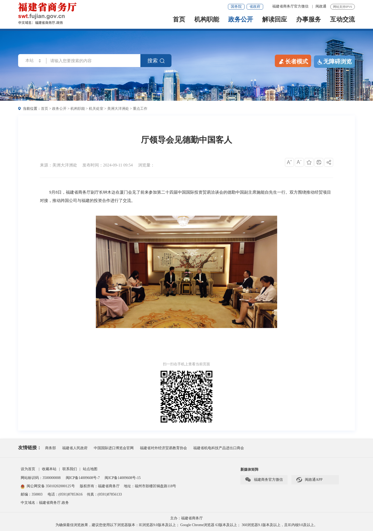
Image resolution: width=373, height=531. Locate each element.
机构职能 (206, 20)
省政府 (254, 7)
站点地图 (90, 469)
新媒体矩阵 (249, 469)
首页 (179, 20)
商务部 (50, 448)
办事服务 (308, 20)
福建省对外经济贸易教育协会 (163, 448)
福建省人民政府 (75, 448)
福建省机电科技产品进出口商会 (218, 448)
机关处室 (96, 109)
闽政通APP (309, 480)
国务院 (236, 7)
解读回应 (274, 20)
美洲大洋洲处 (118, 109)
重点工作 (140, 109)
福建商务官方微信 (264, 480)
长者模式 (293, 61)
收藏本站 (49, 469)
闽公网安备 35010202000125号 (48, 486)
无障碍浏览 (334, 61)
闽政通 (320, 6)
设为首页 (28, 469)
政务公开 (240, 20)
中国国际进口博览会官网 (114, 448)
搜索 (155, 60)
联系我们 (69, 469)
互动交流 (342, 20)
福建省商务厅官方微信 (291, 6)
